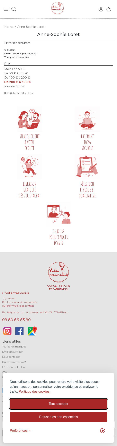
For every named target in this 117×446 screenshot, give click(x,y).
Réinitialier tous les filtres (18, 93)
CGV (4, 372)
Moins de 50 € (14, 69)
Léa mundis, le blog (13, 367)
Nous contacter (11, 356)
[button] (6, 9)
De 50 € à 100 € (16, 73)
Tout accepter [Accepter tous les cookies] (58, 404)
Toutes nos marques (14, 346)
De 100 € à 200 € (17, 78)
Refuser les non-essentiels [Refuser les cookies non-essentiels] (58, 417)
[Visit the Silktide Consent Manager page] (102, 431)
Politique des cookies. (35, 391)
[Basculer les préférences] (20, 430)
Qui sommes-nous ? (14, 361)
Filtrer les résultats (17, 43)
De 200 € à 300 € (17, 82)
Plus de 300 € (14, 86)
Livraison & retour (12, 351)
